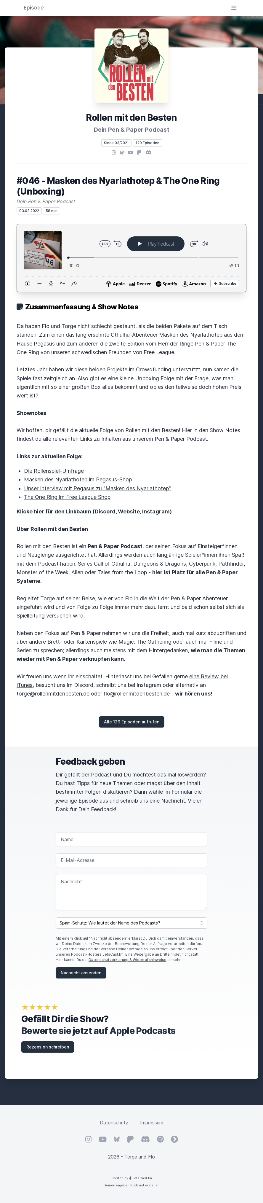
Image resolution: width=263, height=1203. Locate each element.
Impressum (151, 1123)
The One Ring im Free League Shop (67, 497)
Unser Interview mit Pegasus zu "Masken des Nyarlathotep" (97, 488)
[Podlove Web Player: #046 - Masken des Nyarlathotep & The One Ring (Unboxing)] (131, 258)
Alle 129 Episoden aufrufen (131, 721)
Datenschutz (114, 1123)
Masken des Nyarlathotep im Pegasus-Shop (78, 479)
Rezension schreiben (47, 1046)
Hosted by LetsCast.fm (131, 1178)
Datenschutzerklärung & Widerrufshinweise (127, 959)
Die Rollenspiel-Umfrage (54, 471)
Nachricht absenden (81, 972)
